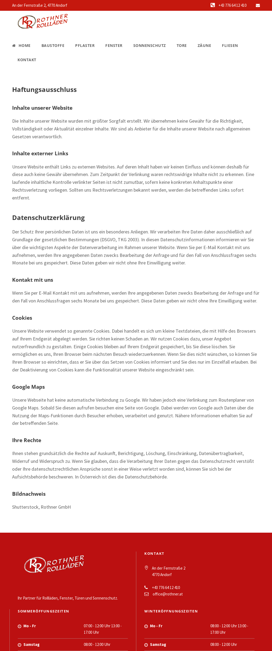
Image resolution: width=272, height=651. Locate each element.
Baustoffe (53, 45)
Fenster (114, 45)
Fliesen (230, 45)
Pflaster (85, 45)
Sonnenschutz (149, 45)
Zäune (204, 45)
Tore (182, 45)
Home (21, 45)
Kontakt (27, 59)
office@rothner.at (168, 594)
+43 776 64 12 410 (232, 5)
